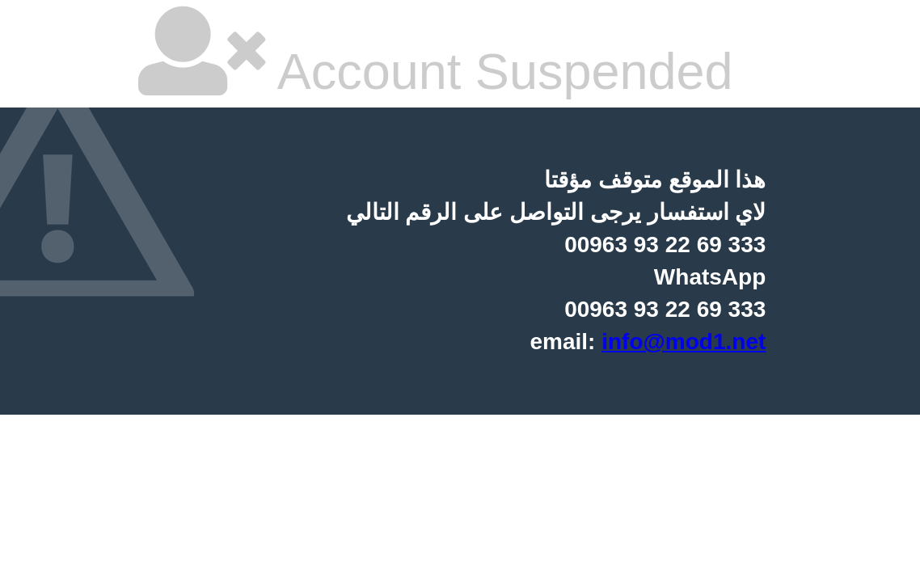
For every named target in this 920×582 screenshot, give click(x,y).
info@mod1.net (683, 341)
